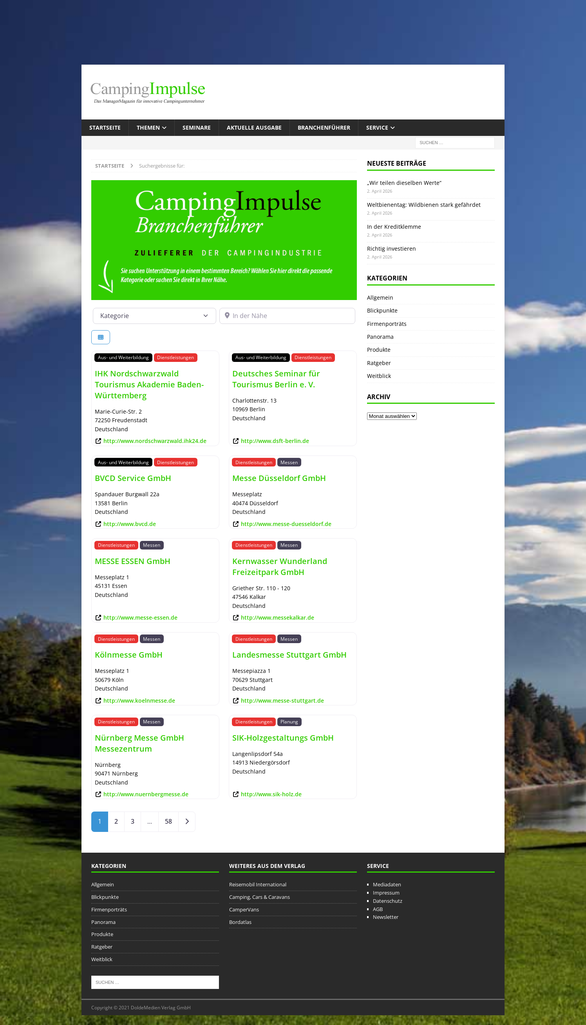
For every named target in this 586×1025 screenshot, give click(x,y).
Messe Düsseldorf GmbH (279, 478)
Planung (289, 721)
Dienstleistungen (175, 357)
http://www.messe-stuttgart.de (282, 700)
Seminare (197, 127)
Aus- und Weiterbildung (123, 357)
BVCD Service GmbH (133, 478)
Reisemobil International (257, 884)
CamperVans (244, 909)
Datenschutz (387, 900)
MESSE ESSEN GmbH (132, 561)
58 (168, 821)
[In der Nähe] (287, 316)
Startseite (105, 127)
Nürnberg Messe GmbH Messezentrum (139, 743)
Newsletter (385, 916)
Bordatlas (240, 922)
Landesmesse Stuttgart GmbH (289, 654)
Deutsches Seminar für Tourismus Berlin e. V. (276, 379)
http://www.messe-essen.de (140, 617)
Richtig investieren (391, 248)
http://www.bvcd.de (129, 524)
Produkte (379, 349)
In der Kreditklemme (394, 226)
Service (377, 127)
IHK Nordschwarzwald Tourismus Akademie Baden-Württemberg (149, 384)
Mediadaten (387, 884)
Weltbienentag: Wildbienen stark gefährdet (424, 204)
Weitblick (379, 376)
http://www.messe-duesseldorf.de (286, 524)
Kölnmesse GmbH (129, 654)
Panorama (380, 336)
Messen (289, 462)
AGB (378, 909)
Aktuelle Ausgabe (254, 127)
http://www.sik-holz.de (271, 794)
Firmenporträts (387, 323)
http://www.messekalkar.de (277, 617)
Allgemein (380, 297)
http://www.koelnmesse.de (139, 700)
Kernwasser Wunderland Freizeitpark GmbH (279, 566)
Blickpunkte (382, 310)
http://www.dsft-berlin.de (275, 441)
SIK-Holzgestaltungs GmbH (283, 737)
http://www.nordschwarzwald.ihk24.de (154, 441)
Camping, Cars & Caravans (259, 896)
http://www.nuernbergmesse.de (145, 794)
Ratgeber (379, 363)
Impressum (386, 892)
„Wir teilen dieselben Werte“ (404, 182)
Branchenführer (324, 127)
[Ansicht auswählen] (100, 337)
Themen (148, 127)
